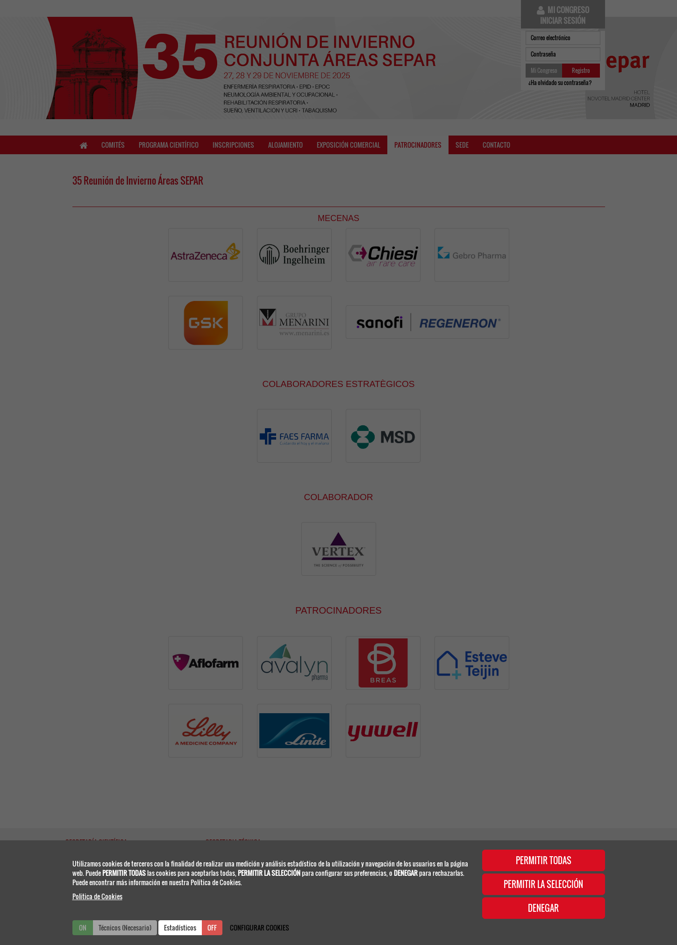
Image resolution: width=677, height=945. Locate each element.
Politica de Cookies (97, 896)
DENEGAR (543, 908)
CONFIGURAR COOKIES (259, 927)
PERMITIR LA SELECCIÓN (543, 884)
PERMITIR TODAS (543, 860)
